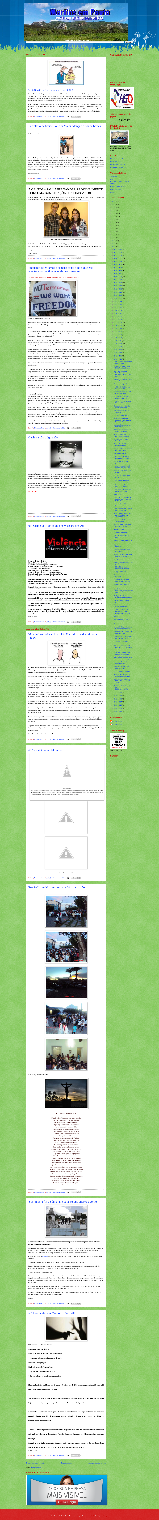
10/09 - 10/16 (118, 283)
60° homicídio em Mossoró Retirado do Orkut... (121, 397)
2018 (114, 225)
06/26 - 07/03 (118, 328)
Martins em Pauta (117, 721)
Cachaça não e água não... (44, 437)
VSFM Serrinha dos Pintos (117, 159)
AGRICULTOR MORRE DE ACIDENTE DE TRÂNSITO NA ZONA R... (123, 420)
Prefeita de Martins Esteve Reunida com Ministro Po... (122, 457)
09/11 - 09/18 (118, 295)
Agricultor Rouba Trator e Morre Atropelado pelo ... (123, 520)
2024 (114, 207)
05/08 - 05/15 (118, 350)
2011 (114, 247)
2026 (114, 201)
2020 (114, 219)
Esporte (116, 616)
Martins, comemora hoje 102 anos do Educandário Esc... (122, 467)
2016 (114, 231)
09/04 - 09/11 (118, 298)
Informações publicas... (120, 453)
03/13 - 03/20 (118, 705)
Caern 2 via (113, 176)
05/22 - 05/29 (118, 344)
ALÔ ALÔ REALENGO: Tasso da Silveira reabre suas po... (123, 658)
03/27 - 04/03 (118, 699)
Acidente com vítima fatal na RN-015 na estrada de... (122, 435)
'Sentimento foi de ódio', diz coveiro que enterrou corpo (62, 1201)
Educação (116, 624)
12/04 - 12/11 (118, 258)
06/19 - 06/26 (118, 331)
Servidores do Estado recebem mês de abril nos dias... (122, 490)
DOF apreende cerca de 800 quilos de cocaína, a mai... (122, 620)
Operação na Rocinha (120, 572)
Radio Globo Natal (115, 161)
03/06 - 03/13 (118, 708)
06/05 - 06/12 (118, 337)
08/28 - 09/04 (118, 301)
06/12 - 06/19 (118, 335)
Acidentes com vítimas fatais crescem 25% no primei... (122, 675)
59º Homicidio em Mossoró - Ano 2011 (52, 1313)
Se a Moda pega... (119, 559)
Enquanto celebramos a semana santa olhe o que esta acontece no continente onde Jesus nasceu (60, 269)
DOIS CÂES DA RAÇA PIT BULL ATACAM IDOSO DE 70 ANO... (123, 680)
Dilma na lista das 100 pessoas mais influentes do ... (122, 444)
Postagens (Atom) (36, 1467)
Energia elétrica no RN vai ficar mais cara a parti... (123, 541)
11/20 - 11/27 (118, 264)
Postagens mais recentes (35, 1463)
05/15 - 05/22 (118, 347)
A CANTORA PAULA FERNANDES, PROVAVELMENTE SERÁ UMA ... (122, 373)
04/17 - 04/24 (118, 359)
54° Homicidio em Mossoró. (122, 671)
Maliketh (91, 1516)
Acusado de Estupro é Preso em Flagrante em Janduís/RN (123, 628)
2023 (114, 210)
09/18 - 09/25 (118, 292)
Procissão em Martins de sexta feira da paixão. (57, 887)
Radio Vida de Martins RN (117, 164)
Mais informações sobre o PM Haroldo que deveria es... (122, 392)
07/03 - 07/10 (118, 325)
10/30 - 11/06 (118, 274)
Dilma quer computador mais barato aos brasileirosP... (122, 653)
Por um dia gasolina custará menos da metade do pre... (122, 481)
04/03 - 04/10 (118, 696)
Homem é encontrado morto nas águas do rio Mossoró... (123, 555)
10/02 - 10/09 (118, 286)
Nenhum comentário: (59, 116)
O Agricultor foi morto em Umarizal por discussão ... (122, 580)
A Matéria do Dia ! (119, 529)
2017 (114, 228)
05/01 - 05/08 (118, 353)
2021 (114, 216)
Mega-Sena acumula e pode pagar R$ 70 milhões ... (121, 667)
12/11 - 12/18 (118, 255)
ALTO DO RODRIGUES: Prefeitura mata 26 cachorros (123, 596)
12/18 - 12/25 (118, 252)
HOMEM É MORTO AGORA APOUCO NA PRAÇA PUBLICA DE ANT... (122, 687)
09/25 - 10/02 (118, 289)
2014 (114, 238)
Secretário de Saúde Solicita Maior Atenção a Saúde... (122, 367)
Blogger (105, 1516)
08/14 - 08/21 (118, 307)
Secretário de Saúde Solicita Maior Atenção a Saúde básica (64, 126)
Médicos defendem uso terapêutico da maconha (121, 568)
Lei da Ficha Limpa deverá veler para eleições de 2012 (50, 90)
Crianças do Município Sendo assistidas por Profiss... (122, 605)
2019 (114, 222)
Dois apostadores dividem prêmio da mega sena (121, 462)
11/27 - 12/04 (118, 261)
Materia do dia (118, 494)
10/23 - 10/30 (118, 277)
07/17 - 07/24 (118, 319)
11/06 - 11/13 (118, 271)
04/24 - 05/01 (118, 356)
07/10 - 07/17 (118, 322)
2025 (114, 204)
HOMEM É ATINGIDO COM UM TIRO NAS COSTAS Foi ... (123, 647)
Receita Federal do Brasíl (117, 186)
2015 (114, 234)
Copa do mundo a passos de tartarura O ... (121, 545)
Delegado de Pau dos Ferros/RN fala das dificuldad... (123, 449)
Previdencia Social (115, 189)
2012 (114, 244)
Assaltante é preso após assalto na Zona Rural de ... (122, 426)
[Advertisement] (123, 790)
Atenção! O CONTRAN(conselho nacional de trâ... (123, 590)
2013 (114, 241)
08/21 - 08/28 (118, 304)
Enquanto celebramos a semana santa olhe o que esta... (123, 380)
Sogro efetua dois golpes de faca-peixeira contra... (123, 563)
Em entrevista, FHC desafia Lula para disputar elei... (123, 632)
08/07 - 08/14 (118, 310)
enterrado (45, 1256)
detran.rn (112, 192)
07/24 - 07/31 (118, 316)
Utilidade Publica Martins (121, 532)
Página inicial (66, 1463)
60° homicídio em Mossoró (45, 750)
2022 (114, 213)
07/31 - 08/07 (118, 313)
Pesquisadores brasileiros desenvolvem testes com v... (122, 642)
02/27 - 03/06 (118, 711)
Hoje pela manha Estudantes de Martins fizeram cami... (122, 525)
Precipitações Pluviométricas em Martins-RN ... (123, 575)
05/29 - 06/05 (118, 341)
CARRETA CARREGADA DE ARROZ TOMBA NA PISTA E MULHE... (123, 499)
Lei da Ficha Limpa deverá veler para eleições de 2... (123, 362)
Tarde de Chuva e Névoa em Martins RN (122, 550)
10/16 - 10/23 (118, 280)
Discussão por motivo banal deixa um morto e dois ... (121, 585)
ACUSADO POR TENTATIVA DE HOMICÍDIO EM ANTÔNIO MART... (122, 515)
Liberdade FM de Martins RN (118, 167)
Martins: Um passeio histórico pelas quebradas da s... (122, 601)
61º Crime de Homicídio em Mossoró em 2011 (57, 525)
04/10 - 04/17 (118, 693)
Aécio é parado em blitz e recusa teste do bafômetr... (123, 662)
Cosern (112, 179)
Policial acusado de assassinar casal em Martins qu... (122, 430)
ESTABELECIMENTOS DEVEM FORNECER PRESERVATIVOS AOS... (122, 611)
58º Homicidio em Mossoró (121, 415)
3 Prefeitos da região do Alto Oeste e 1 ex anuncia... (122, 485)
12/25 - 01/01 (118, 249)
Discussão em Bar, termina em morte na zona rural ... (122, 637)
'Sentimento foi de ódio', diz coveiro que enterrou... (122, 407)
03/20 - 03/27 (118, 702)
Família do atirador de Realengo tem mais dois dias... (123, 509)
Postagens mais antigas (97, 1463)
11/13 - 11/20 (118, 268)
